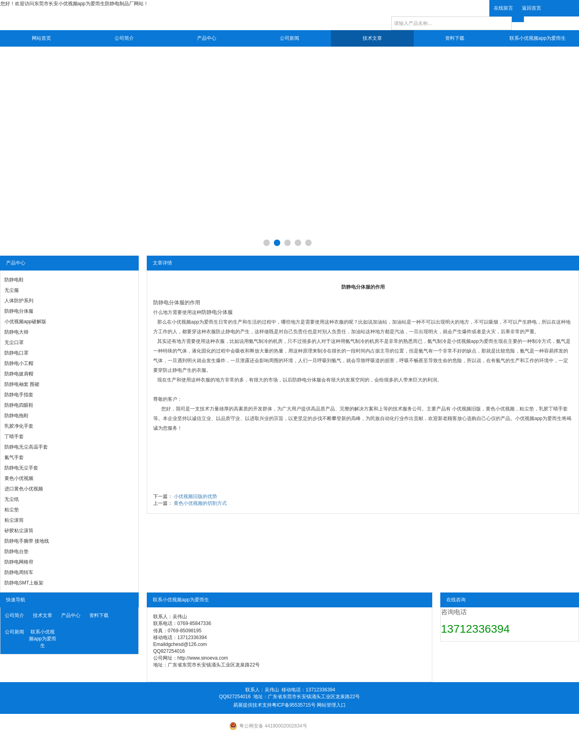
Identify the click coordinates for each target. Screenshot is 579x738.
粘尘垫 (11, 509)
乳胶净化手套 (18, 426)
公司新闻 (289, 38)
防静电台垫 (16, 551)
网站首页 (41, 38)
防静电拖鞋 (16, 415)
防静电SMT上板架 (23, 583)
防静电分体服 (18, 311)
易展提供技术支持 (252, 705)
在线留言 (503, 8)
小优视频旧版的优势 (195, 496)
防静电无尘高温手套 (26, 447)
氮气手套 (14, 457)
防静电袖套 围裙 (21, 384)
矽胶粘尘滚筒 (18, 530)
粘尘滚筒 (14, 520)
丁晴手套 (14, 436)
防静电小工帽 (18, 363)
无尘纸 (11, 499)
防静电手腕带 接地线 (26, 541)
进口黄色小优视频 (23, 489)
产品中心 (206, 38)
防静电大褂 (16, 332)
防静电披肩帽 (18, 374)
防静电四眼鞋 (18, 405)
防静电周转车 (18, 572)
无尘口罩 (14, 342)
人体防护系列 (18, 300)
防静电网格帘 (18, 562)
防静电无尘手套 (21, 468)
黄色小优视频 (18, 478)
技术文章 (372, 38)
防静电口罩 (16, 353)
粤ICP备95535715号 (294, 705)
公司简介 (124, 38)
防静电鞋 (14, 280)
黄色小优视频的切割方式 (200, 503)
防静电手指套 (18, 395)
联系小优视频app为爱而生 (537, 38)
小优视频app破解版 (25, 321)
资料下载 (454, 38)
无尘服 (11, 290)
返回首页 (531, 8)
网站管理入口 (331, 705)
